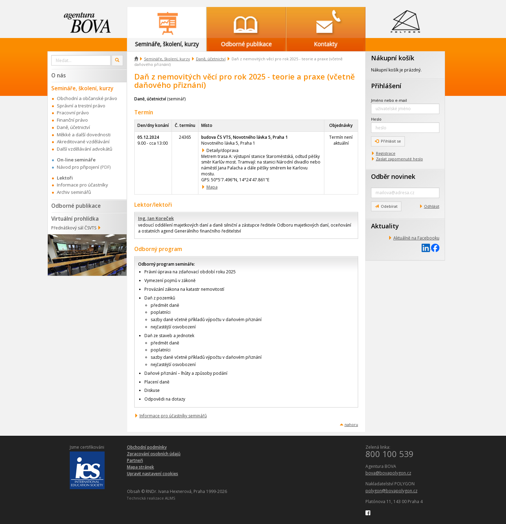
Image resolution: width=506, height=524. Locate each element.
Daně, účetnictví (211, 58)
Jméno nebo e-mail (389, 100)
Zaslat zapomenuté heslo (399, 158)
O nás (58, 75)
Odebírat (386, 206)
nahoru (351, 424)
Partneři (135, 460)
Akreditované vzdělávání (83, 141)
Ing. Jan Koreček (156, 218)
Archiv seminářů (74, 192)
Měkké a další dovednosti (84, 134)
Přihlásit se (388, 141)
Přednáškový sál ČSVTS (73, 228)
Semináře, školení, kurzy (167, 58)
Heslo (376, 119)
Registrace (385, 153)
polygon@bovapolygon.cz (391, 491)
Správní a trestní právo (81, 105)
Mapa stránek (140, 467)
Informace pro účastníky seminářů (173, 416)
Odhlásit (431, 206)
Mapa (212, 187)
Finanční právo (72, 120)
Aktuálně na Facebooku (416, 238)
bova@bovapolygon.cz (388, 473)
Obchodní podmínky (147, 447)
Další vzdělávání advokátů (84, 149)
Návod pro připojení (78, 167)
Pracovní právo (73, 112)
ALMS (170, 498)
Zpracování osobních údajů (154, 454)
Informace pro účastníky (82, 185)
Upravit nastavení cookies (152, 474)
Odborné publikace (76, 205)
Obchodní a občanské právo (87, 98)
